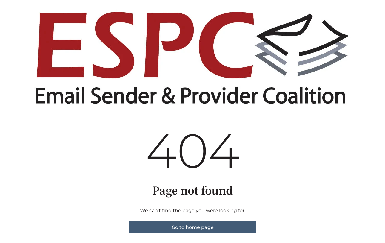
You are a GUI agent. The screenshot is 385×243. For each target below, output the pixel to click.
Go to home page (193, 227)
